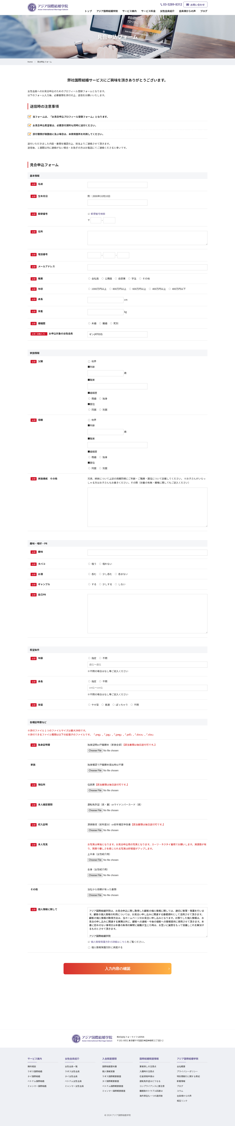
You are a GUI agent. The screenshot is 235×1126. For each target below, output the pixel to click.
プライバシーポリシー (187, 1071)
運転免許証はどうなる (150, 1081)
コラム (180, 1090)
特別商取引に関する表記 (188, 1076)
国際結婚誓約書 (109, 1066)
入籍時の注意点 (147, 1071)
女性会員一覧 (71, 1066)
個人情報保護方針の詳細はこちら (109, 941)
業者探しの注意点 (148, 1066)
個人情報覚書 (108, 1071)
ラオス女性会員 (72, 1071)
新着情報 (181, 1081)
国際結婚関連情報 (149, 1058)
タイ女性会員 (71, 1076)
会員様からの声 (187, 11)
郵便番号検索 (98, 213)
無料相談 (32, 1066)
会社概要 (181, 1066)
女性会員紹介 (167, 11)
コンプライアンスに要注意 (152, 1085)
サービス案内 (129, 11)
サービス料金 (148, 11)
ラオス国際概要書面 (111, 1076)
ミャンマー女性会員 (74, 1085)
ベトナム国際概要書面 (112, 1085)
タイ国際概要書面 (110, 1081)
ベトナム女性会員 (73, 1081)
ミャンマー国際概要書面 (113, 1090)
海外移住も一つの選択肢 (151, 1095)
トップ (88, 11)
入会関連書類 (109, 1058)
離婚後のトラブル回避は (151, 1090)
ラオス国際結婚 (35, 1071)
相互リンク (182, 1100)
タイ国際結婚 (34, 1076)
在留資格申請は (147, 1076)
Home (30, 61)
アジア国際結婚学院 (107, 11)
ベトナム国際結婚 (36, 1081)
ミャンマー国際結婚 (37, 1085)
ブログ (203, 11)
